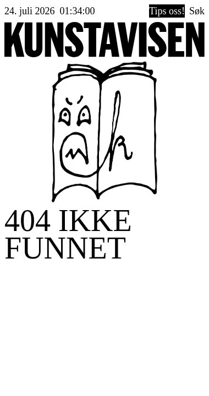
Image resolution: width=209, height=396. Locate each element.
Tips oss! (167, 11)
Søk (197, 11)
